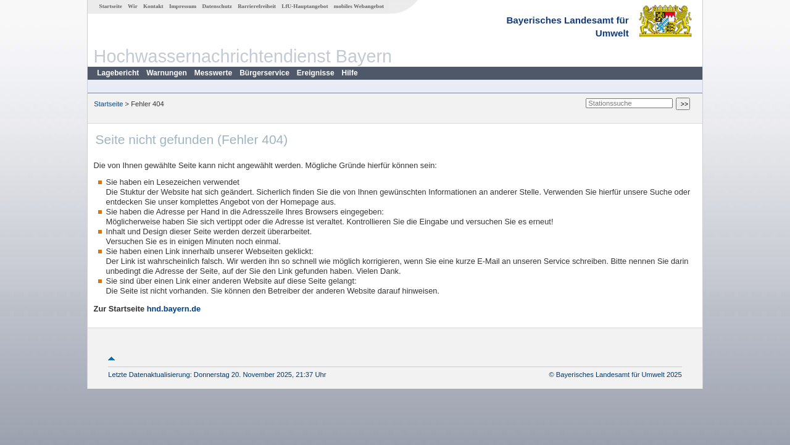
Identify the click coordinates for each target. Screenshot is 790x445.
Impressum (182, 6)
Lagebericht (118, 73)
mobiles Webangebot (359, 6)
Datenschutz (217, 6)
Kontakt (153, 6)
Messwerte (213, 73)
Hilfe (350, 73)
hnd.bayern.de (174, 308)
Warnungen (166, 73)
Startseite (110, 6)
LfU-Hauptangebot (304, 6)
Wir (133, 6)
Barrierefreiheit (257, 6)
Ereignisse (316, 73)
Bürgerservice (264, 73)
